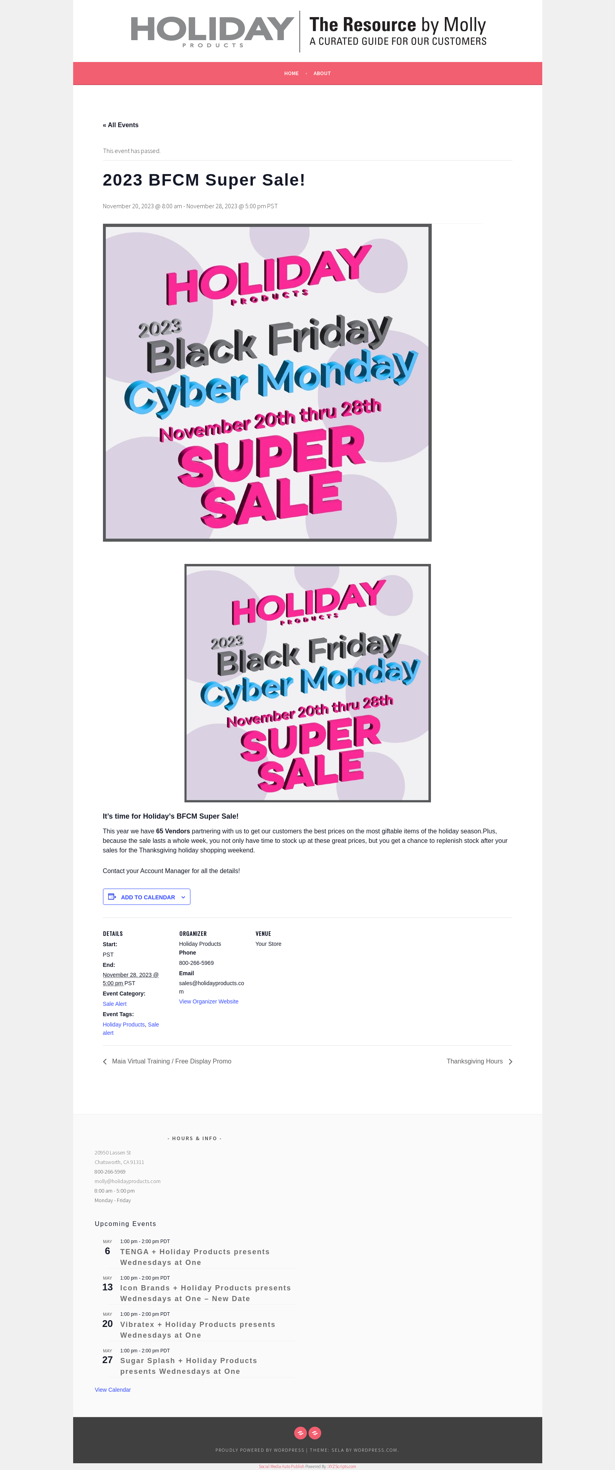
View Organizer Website (209, 1001)
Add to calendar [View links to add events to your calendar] (148, 897)
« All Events (121, 125)
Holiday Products (124, 1024)
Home (291, 73)
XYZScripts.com (342, 1466)
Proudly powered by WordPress (260, 1450)
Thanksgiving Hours (476, 1061)
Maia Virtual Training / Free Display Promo (171, 1061)
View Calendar (113, 1390)
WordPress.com (376, 1450)
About (322, 73)
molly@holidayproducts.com (128, 1181)
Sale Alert (115, 1004)
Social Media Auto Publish (282, 1466)
